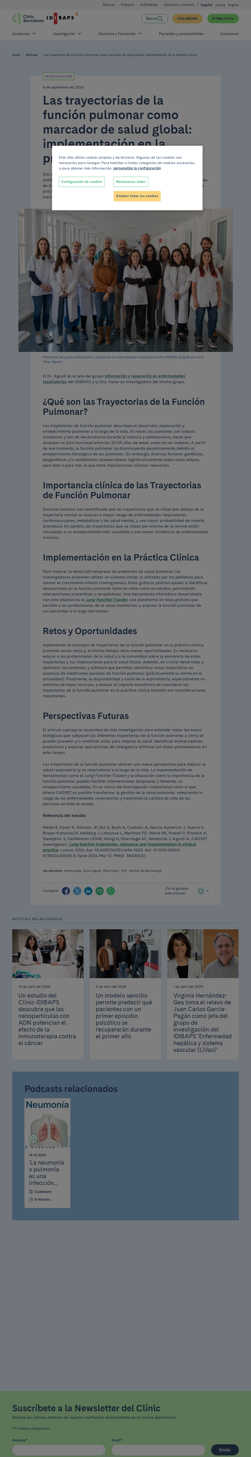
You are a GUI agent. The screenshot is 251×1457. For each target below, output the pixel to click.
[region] (127, 178)
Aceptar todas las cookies (137, 196)
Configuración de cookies (82, 182)
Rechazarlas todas (131, 182)
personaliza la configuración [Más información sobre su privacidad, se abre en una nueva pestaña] (137, 168)
